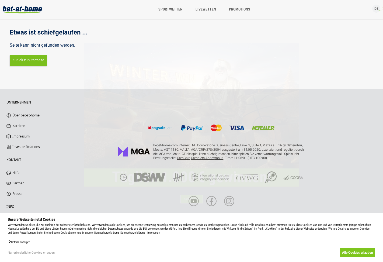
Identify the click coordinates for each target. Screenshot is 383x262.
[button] (19, 242)
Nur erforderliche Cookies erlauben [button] (31, 252)
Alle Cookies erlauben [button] (356, 252)
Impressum (153, 233)
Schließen (191, 207)
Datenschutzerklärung (132, 233)
